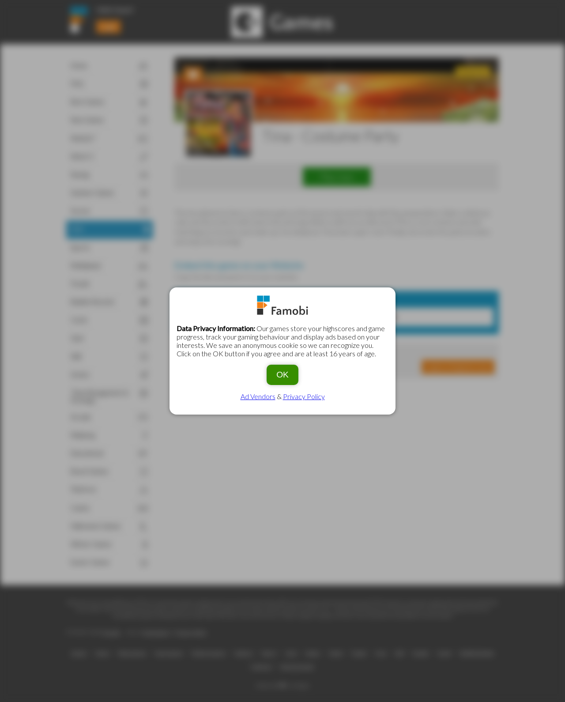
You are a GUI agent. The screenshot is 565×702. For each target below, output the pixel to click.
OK (282, 374)
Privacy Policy (304, 396)
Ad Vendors (258, 396)
